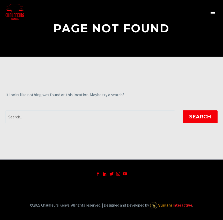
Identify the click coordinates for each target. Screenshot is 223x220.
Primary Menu (213, 12)
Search (200, 117)
